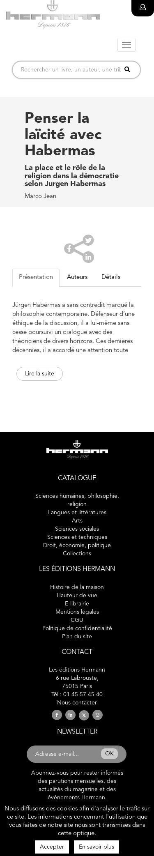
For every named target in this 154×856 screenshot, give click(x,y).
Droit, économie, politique (77, 545)
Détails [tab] (110, 277)
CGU (77, 620)
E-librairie (77, 604)
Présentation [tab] (36, 277)
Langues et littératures (77, 512)
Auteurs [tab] (77, 277)
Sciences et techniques (77, 537)
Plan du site (77, 637)
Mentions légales (77, 612)
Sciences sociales (77, 529)
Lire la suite (39, 374)
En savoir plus (96, 847)
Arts (77, 521)
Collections (77, 554)
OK (109, 754)
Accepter (52, 847)
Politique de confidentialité (77, 628)
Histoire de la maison (77, 587)
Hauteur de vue (77, 595)
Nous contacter (77, 703)
